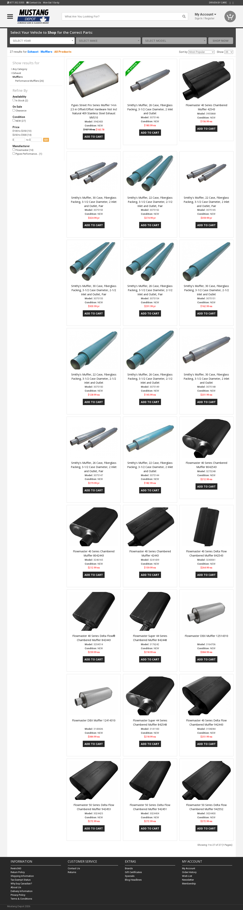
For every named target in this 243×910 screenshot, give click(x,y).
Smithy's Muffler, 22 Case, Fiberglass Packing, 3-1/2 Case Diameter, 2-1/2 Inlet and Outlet (93, 379)
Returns (72, 872)
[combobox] (42, 40)
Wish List (187, 876)
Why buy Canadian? (21, 883)
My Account (188, 868)
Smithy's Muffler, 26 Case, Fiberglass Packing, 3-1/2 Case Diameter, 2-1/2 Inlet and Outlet (150, 379)
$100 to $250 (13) (22, 130)
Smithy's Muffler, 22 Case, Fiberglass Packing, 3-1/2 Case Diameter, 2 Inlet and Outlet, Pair (206, 202)
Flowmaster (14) (23, 149)
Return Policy (18, 872)
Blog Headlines (133, 879)
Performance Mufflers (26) (29, 80)
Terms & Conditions (21, 898)
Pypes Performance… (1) (27, 153)
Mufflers (46, 51)
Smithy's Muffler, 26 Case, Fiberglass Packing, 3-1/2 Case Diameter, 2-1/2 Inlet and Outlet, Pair (150, 290)
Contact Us (33, 2)
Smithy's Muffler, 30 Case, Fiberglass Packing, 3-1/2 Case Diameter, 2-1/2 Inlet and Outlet (206, 290)
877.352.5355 (15, 2)
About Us (16, 887)
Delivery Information (21, 891)
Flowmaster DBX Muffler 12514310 (206, 636)
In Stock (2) (20, 100)
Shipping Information (22, 876)
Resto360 (16, 868)
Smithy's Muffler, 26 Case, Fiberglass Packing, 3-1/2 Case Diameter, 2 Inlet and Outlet (150, 109)
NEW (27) (19, 120)
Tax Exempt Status (21, 879)
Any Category (20, 69)
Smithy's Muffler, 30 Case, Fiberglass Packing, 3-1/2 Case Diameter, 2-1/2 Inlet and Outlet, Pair (93, 290)
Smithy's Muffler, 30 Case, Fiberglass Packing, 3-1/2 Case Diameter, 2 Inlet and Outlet (206, 379)
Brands (129, 868)
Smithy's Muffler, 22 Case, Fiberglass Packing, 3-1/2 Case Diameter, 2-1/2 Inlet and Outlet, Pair (150, 202)
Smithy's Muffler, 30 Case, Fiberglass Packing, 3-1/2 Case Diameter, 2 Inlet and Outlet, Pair (94, 202)
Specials (129, 876)
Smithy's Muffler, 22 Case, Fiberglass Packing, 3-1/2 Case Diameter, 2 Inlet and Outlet (150, 467)
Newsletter (188, 879)
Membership (189, 883)
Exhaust (33, 51)
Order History (189, 872)
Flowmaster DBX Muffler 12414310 (93, 720)
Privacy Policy (18, 895)
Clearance (19, 110)
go (46, 139)
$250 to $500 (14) (22, 134)
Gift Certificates (133, 872)
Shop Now (221, 40)
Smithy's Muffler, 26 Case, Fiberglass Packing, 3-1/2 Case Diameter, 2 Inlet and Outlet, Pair (94, 467)
